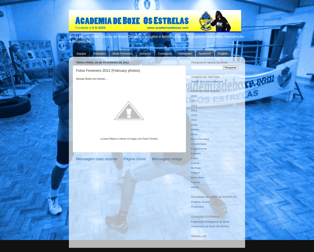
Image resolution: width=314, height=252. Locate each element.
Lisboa (195, 163)
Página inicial (135, 159)
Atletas (195, 129)
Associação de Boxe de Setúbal (210, 226)
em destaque (199, 143)
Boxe (194, 134)
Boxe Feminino (123, 53)
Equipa (81, 53)
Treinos (195, 182)
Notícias (196, 167)
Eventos (196, 153)
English (223, 53)
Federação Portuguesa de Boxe (210, 221)
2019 (194, 124)
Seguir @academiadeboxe (207, 81)
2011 (194, 100)
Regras (195, 172)
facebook (205, 53)
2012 (194, 105)
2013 (194, 110)
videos (195, 187)
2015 (194, 120)
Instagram (185, 53)
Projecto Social (200, 201)
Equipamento (199, 148)
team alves (197, 177)
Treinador (99, 53)
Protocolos (197, 206)
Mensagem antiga (167, 159)
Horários (145, 53)
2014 (194, 115)
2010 (194, 96)
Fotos (194, 158)
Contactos (165, 53)
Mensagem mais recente (96, 159)
